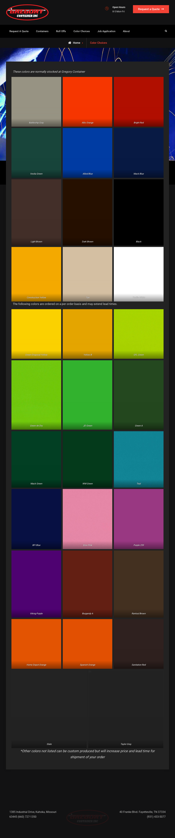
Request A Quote (19, 31)
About (126, 31)
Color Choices (81, 31)
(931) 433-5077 (156, 811)
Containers (42, 31)
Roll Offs (61, 31)
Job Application (106, 31)
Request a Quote (149, 9)
